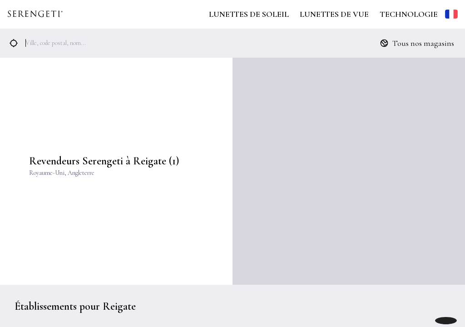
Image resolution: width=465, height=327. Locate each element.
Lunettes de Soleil (249, 14)
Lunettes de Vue (334, 14)
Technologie (409, 14)
